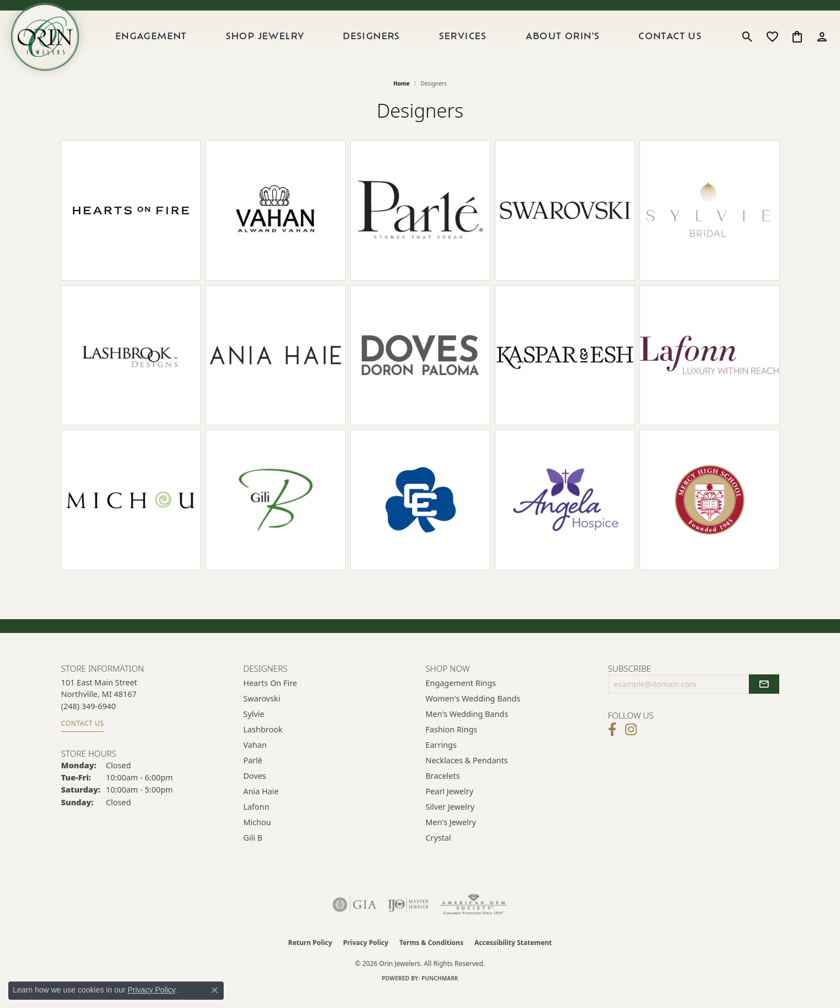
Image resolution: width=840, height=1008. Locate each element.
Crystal (438, 851)
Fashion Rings (452, 743)
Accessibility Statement (513, 956)
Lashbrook (263, 743)
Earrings (441, 758)
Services (470, 43)
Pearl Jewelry (449, 805)
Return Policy (310, 956)
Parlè (253, 774)
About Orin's (567, 43)
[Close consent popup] (215, 990)
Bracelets (443, 789)
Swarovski (262, 712)
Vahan (255, 758)
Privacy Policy (365, 956)
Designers (381, 43)
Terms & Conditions (431, 956)
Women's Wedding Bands (473, 712)
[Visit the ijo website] (408, 918)
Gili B (253, 851)
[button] (747, 44)
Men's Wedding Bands (467, 727)
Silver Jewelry (450, 820)
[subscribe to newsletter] (764, 698)
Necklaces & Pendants (467, 774)
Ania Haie (261, 805)
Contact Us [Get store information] (82, 737)
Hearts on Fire (270, 697)
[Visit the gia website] (354, 918)
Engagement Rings (461, 697)
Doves (255, 789)
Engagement (165, 43)
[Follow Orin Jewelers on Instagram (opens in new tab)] (631, 743)
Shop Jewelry (276, 43)
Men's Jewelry (451, 836)
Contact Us (672, 43)
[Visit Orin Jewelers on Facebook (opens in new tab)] (612, 743)
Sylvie (254, 727)
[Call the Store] (88, 720)
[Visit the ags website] (474, 918)
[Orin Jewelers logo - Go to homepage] (54, 43)
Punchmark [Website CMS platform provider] (439, 992)
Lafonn (257, 820)
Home (401, 97)
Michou (257, 836)
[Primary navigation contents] (416, 43)
